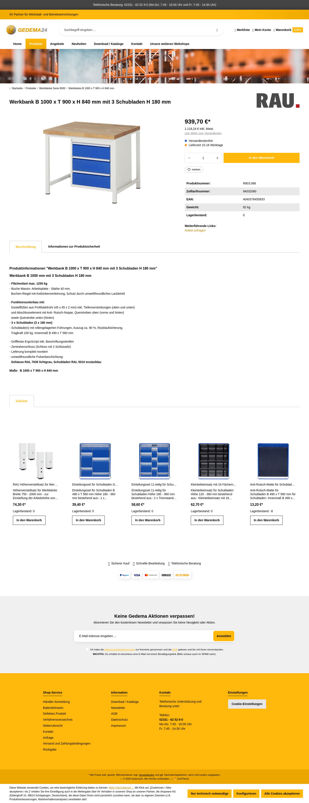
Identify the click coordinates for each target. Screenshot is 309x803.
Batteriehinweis (53, 708)
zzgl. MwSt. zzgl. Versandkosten (203, 133)
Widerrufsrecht (52, 725)
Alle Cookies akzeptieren (282, 793)
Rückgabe (49, 749)
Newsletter (118, 708)
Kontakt (48, 731)
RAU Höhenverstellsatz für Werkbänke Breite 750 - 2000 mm (36, 484)
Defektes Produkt (54, 713)
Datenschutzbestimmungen (120, 649)
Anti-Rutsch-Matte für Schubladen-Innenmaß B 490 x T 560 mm (273, 484)
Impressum (118, 725)
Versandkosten (146, 775)
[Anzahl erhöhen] (217, 158)
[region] (92, 162)
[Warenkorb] (287, 30)
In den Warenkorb (261, 157)
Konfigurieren (246, 793)
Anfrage (48, 737)
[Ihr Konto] (261, 30)
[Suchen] (217, 30)
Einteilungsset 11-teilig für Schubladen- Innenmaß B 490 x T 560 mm (154, 484)
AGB (174, 649)
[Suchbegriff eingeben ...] (141, 30)
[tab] (25, 247)
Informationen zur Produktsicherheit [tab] (74, 246)
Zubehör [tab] (22, 401)
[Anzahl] (203, 158)
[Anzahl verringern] (189, 158)
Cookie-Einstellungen (247, 704)
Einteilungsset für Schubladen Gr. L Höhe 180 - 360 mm (95, 484)
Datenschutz (119, 719)
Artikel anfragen (195, 230)
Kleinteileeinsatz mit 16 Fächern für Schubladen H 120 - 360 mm (214, 484)
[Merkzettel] (242, 30)
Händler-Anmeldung (56, 701)
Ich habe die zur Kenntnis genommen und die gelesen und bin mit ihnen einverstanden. (157, 649)
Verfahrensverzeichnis (58, 719)
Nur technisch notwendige (209, 793)
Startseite (16, 88)
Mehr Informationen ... (121, 787)
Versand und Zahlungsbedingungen (66, 743)
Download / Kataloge (125, 701)
